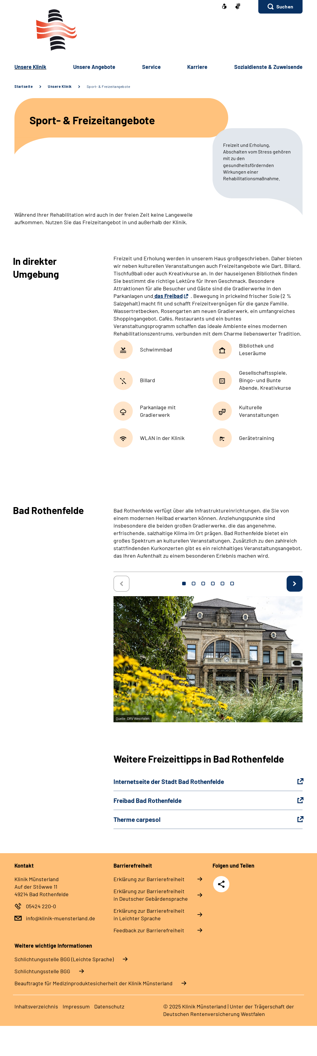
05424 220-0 (41, 906)
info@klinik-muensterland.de (60, 918)
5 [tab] (222, 583)
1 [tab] (184, 583)
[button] (280, 7)
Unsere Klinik (60, 86)
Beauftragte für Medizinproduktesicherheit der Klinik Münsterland (93, 983)
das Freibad (168, 296)
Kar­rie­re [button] (197, 66)
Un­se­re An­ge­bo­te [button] (94, 66)
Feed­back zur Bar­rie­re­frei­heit (148, 930)
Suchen (284, 6)
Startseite (23, 86)
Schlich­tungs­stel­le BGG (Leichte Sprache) (64, 959)
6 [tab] (232, 583)
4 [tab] (213, 583)
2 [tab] (193, 583)
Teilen (221, 884)
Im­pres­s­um (76, 1006)
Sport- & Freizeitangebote (108, 86)
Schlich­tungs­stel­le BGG (42, 971)
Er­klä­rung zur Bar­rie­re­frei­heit (149, 879)
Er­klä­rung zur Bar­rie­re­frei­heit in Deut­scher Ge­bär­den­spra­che (150, 895)
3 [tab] (203, 583)
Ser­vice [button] (151, 66)
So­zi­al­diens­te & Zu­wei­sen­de (268, 66)
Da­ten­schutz (109, 1006)
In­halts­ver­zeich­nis (36, 1006)
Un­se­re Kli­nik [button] (30, 66)
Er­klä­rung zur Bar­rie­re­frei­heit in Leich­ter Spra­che (149, 914)
